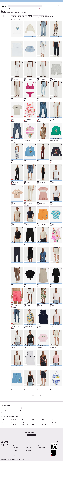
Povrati (14, 468)
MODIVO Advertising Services (30, 471)
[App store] (53, 476)
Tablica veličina (40, 466)
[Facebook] (7, 468)
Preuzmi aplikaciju (56, 3)
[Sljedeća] (61, 1)
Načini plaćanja (15, 473)
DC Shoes (2, 443)
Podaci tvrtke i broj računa (30, 468)
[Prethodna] (2, 1)
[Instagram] (2, 468)
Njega (39, 468)
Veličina (19, 16)
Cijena (26, 16)
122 (40, 395)
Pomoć (61, 3)
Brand (30, 16)
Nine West (33, 443)
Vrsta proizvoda (41, 16)
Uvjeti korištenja (28, 473)
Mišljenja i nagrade (41, 471)
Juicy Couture (13, 443)
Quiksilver (2, 445)
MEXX (53, 443)
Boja (23, 16)
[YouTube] (4, 468)
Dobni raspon (35, 16)
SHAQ (22, 443)
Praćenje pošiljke (15, 471)
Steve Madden (54, 445)
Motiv (46, 16)
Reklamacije (15, 474)
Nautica (43, 445)
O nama (27, 466)
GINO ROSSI (44, 443)
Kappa (12, 445)
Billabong (33, 445)
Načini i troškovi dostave (17, 466)
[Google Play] (53, 474)
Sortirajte (14, 16)
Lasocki (22, 445)
